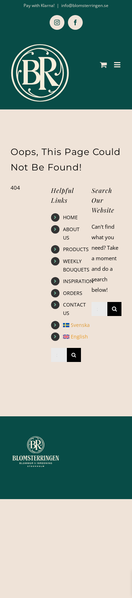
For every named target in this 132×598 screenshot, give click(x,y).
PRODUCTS (76, 249)
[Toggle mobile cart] (103, 64)
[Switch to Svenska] (72, 325)
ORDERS (72, 293)
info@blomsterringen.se (84, 5)
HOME (70, 217)
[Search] (74, 355)
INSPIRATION (78, 281)
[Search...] (59, 355)
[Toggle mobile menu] (117, 64)
